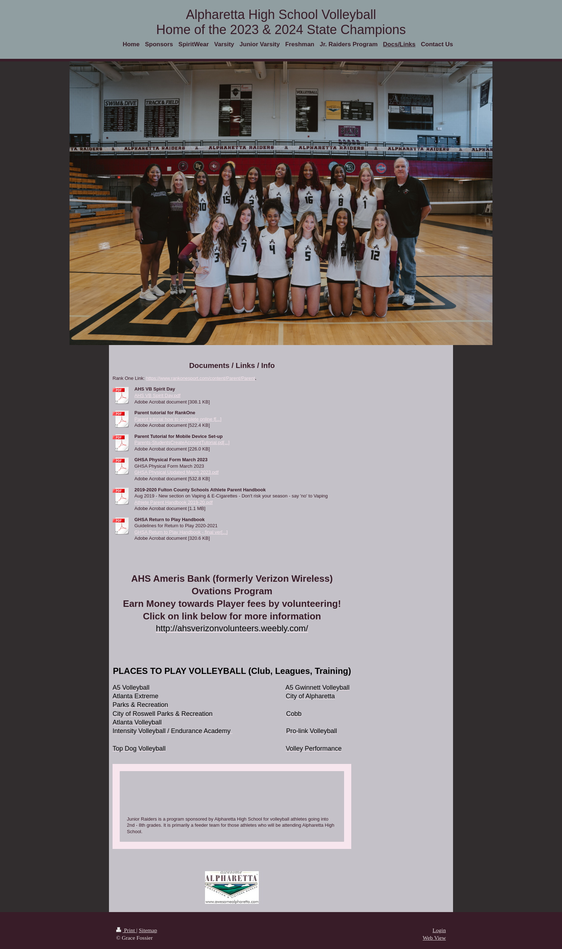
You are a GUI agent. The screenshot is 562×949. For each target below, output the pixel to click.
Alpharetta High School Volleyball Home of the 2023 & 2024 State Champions (281, 22)
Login (439, 930)
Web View (434, 938)
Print (126, 930)
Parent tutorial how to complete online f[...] (178, 419)
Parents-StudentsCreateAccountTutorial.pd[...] (181, 442)
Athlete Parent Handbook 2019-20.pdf (173, 502)
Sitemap (148, 930)
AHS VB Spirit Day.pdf (157, 395)
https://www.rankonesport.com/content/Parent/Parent (200, 378)
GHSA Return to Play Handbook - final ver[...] (181, 532)
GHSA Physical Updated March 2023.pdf (176, 472)
